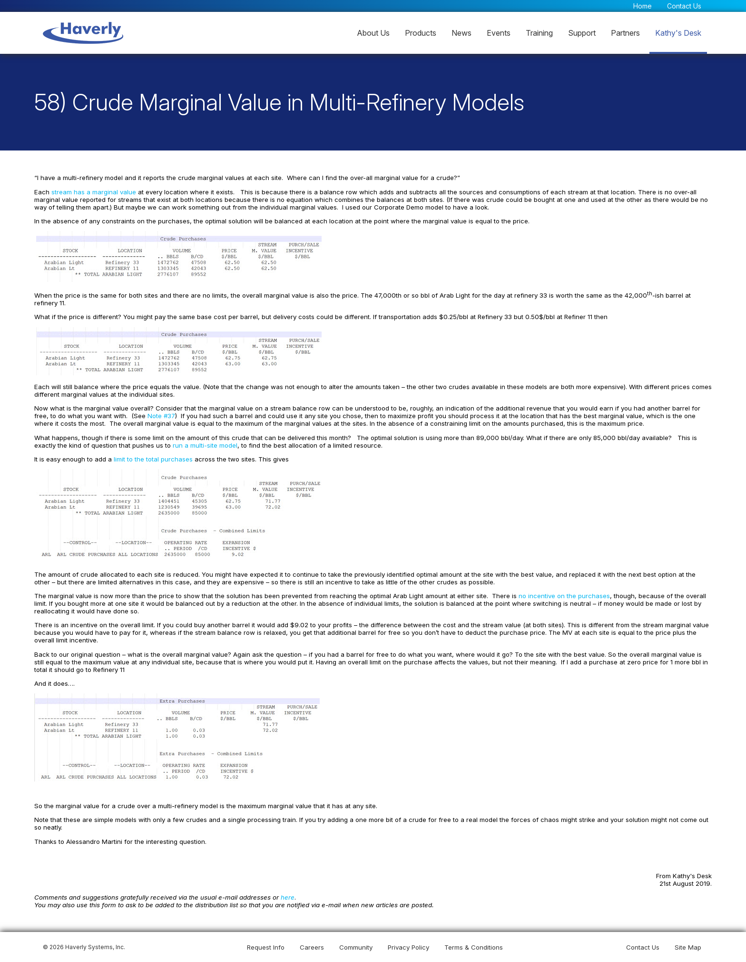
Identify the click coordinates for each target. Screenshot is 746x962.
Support (582, 33)
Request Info (266, 947)
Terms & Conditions (473, 947)
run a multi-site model (206, 446)
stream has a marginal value (95, 194)
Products (420, 33)
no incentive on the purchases (563, 596)
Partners (625, 33)
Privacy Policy (408, 947)
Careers (312, 947)
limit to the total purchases (154, 460)
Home (642, 6)
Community (356, 947)
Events (498, 33)
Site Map (688, 947)
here (288, 896)
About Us (373, 33)
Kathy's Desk (678, 33)
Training (539, 33)
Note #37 (162, 417)
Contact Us (684, 6)
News (461, 33)
